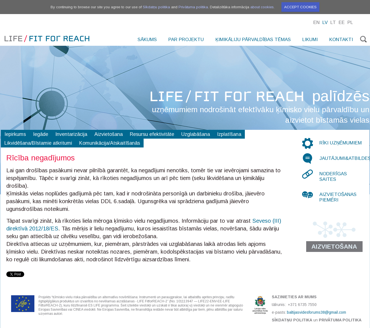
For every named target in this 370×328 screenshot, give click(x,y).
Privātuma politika (193, 7)
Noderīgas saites (333, 176)
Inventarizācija (71, 134)
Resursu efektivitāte (152, 134)
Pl (350, 22)
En (316, 22)
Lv (325, 22)
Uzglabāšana (195, 134)
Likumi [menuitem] (310, 39)
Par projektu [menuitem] (186, 39)
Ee (342, 22)
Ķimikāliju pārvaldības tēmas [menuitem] (253, 39)
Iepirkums (15, 134)
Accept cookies (300, 7)
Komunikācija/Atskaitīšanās (109, 143)
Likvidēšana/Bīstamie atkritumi (38, 143)
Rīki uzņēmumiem (340, 143)
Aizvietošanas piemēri (338, 197)
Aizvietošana (108, 134)
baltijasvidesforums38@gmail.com (316, 312)
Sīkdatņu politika (156, 7)
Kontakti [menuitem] (341, 39)
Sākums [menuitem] (147, 39)
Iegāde (40, 134)
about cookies (262, 7)
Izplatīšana (229, 134)
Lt (333, 22)
